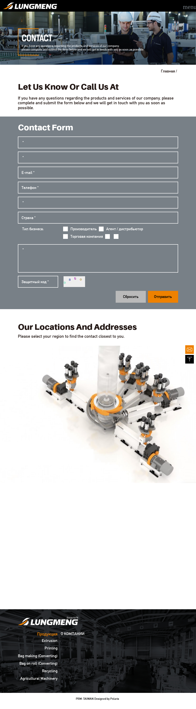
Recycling (50, 671)
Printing (51, 648)
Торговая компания (83, 236)
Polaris (114, 698)
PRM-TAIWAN (85, 698)
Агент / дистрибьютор (121, 229)
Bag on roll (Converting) (38, 663)
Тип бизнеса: (33, 229)
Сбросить (130, 296)
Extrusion (50, 640)
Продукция (47, 634)
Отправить (163, 296)
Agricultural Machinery (39, 678)
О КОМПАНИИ (72, 634)
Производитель (80, 229)
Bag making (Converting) (38, 656)
